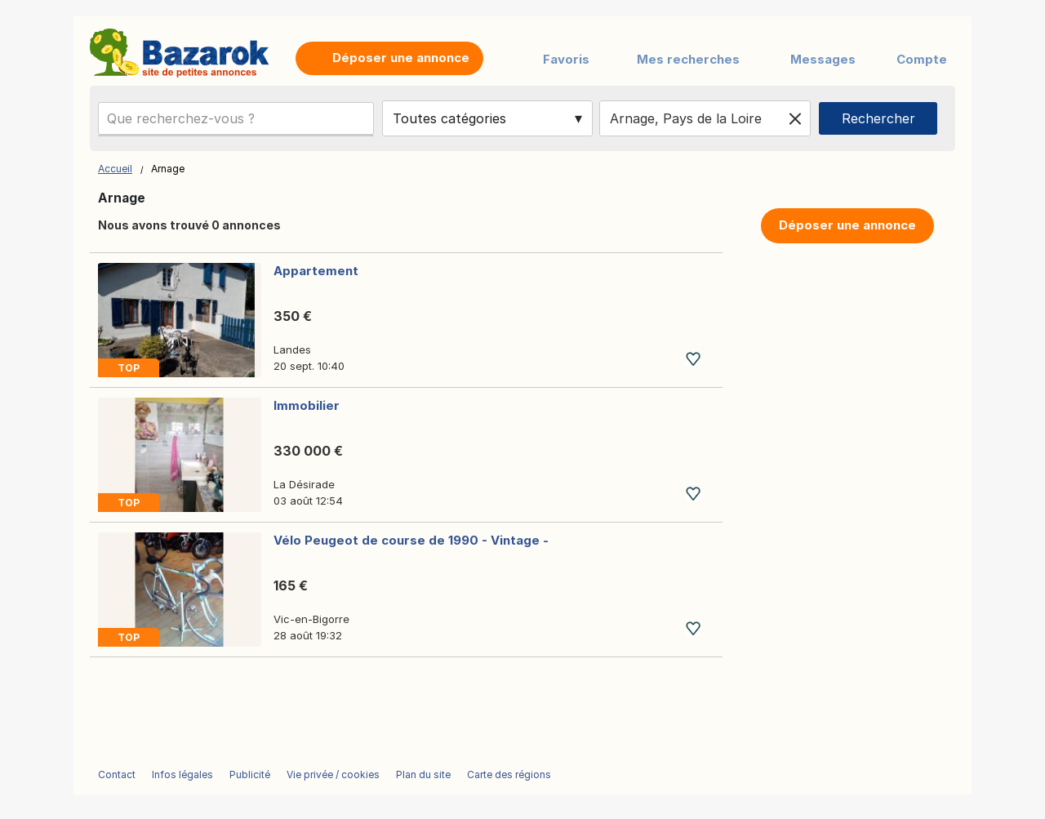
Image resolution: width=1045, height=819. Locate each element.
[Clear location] (795, 118)
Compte (921, 59)
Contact (117, 774)
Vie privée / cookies (333, 774)
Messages (823, 59)
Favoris (566, 59)
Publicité (249, 774)
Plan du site (423, 774)
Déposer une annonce (847, 225)
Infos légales (182, 774)
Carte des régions (509, 774)
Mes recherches (688, 59)
